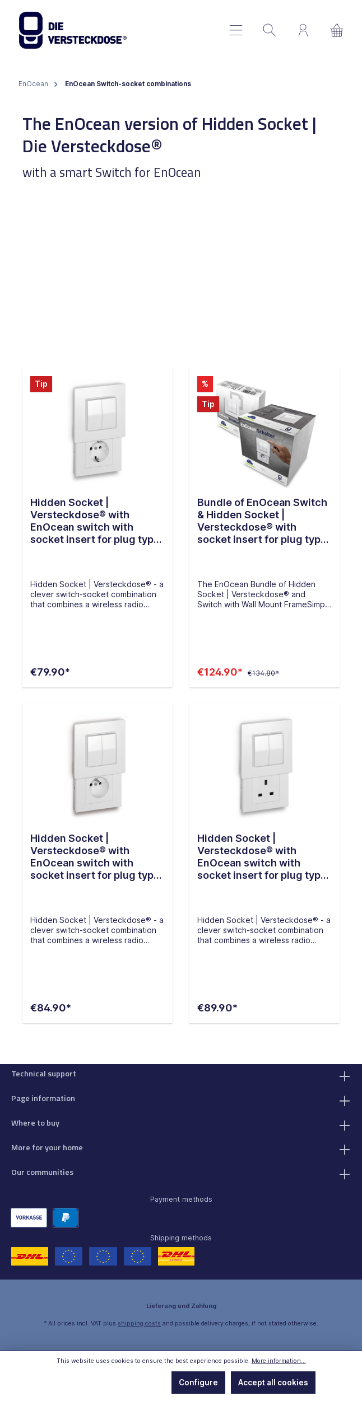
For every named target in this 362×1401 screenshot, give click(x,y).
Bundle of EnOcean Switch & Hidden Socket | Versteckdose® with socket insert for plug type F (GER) (262, 521)
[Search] (270, 30)
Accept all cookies (273, 1382)
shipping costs (139, 1323)
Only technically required (110, 1382)
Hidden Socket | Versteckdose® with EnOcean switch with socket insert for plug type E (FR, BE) (95, 857)
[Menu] (236, 30)
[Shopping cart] (337, 30)
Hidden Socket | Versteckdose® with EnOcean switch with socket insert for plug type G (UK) (262, 857)
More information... (279, 1361)
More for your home (47, 1148)
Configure (198, 1382)
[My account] (303, 30)
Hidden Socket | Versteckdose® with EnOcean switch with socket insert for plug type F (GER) (95, 521)
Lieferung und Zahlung (181, 1306)
